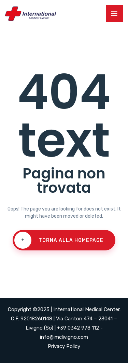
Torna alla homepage (58, 240)
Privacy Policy (64, 346)
